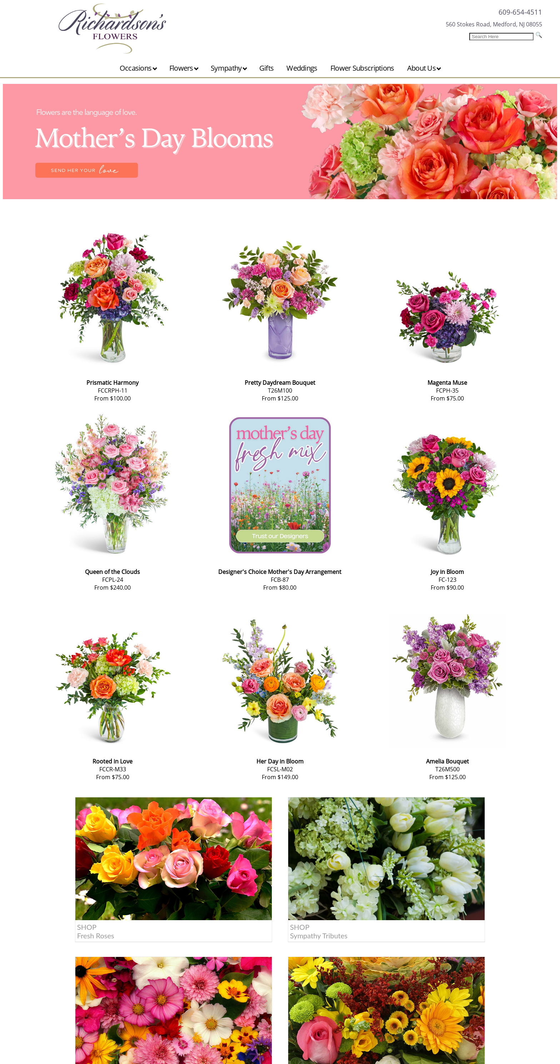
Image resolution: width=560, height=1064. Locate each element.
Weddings (301, 68)
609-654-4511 (520, 12)
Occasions (138, 68)
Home (47, 912)
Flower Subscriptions (362, 68)
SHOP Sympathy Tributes (191, 877)
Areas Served (57, 949)
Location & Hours (62, 958)
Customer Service (63, 921)
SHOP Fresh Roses (53, 877)
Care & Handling (61, 930)
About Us (424, 68)
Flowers (184, 68)
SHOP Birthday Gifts (311, 877)
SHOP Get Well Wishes (443, 877)
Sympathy (229, 68)
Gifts (266, 68)
